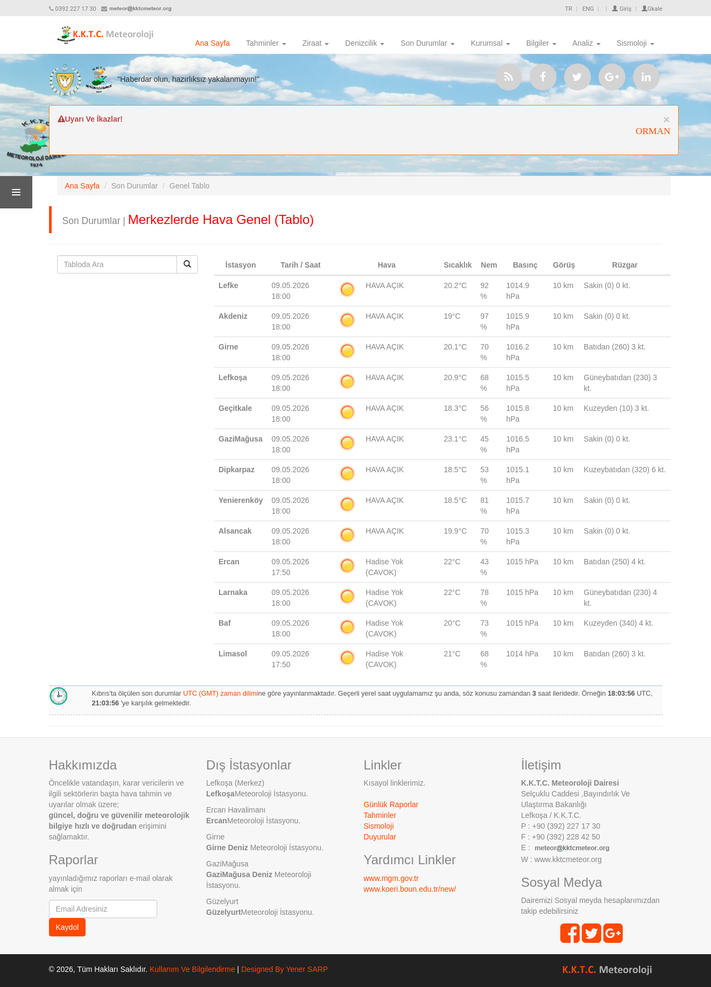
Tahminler (266, 43)
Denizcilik (364, 43)
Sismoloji (635, 43)
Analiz (587, 43)
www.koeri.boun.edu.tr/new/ (410, 889)
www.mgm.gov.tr (391, 878)
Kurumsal (490, 43)
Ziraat (315, 43)
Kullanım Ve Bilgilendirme (192, 969)
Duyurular (380, 836)
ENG (588, 8)
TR (568, 8)
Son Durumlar (427, 43)
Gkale (652, 8)
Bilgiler (541, 43)
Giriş (621, 8)
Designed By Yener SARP (284, 969)
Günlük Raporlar (391, 804)
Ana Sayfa (212, 43)
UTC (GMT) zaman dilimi (220, 693)
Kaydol (67, 927)
